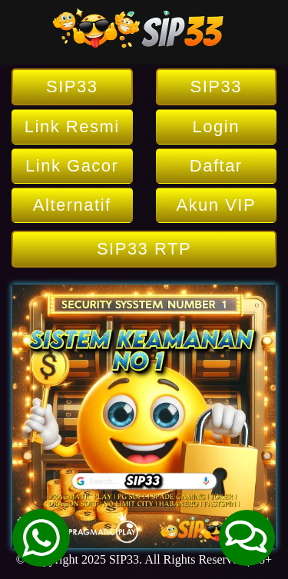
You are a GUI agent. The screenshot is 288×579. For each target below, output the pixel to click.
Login (216, 126)
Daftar (216, 165)
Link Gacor (71, 165)
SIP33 (72, 86)
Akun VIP (216, 205)
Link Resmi (72, 126)
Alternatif (72, 205)
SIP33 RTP (144, 248)
